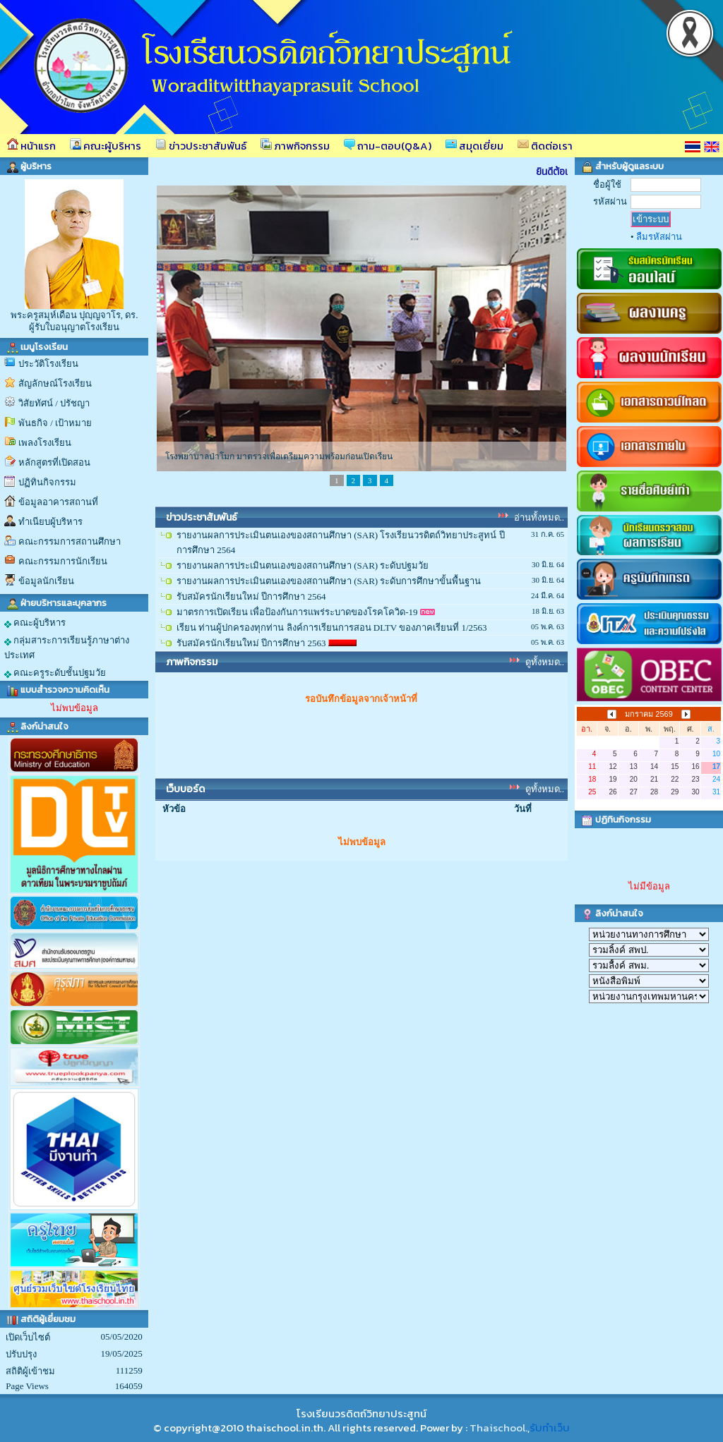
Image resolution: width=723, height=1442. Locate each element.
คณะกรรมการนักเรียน (62, 561)
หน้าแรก (31, 146)
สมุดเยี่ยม (474, 146)
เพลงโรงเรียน (44, 442)
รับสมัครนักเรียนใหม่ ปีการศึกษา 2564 (251, 596)
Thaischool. (498, 1427)
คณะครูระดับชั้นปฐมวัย (55, 673)
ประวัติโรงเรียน (48, 363)
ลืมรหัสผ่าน (659, 236)
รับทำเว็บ (550, 1427)
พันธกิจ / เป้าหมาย (55, 423)
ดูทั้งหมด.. (545, 662)
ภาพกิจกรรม (295, 146)
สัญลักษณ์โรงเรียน (55, 383)
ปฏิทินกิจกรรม (47, 482)
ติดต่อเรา (545, 146)
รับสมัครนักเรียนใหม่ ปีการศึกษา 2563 (251, 643)
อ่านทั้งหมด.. (539, 517)
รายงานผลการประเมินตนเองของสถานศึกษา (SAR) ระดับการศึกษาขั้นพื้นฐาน (329, 581)
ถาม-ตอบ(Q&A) (387, 146)
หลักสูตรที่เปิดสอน (54, 462)
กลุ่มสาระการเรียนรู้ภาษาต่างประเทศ (66, 647)
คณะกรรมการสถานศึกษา (69, 541)
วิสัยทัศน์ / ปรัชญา (54, 403)
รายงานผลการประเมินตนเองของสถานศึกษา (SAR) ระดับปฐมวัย (303, 565)
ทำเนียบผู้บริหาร (50, 521)
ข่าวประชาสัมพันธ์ (200, 146)
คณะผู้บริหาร (105, 146)
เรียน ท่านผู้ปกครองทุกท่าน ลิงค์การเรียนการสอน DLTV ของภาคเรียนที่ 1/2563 (332, 627)
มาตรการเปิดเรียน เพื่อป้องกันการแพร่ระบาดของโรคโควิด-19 (297, 612)
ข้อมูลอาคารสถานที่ (58, 502)
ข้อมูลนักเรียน (46, 581)
